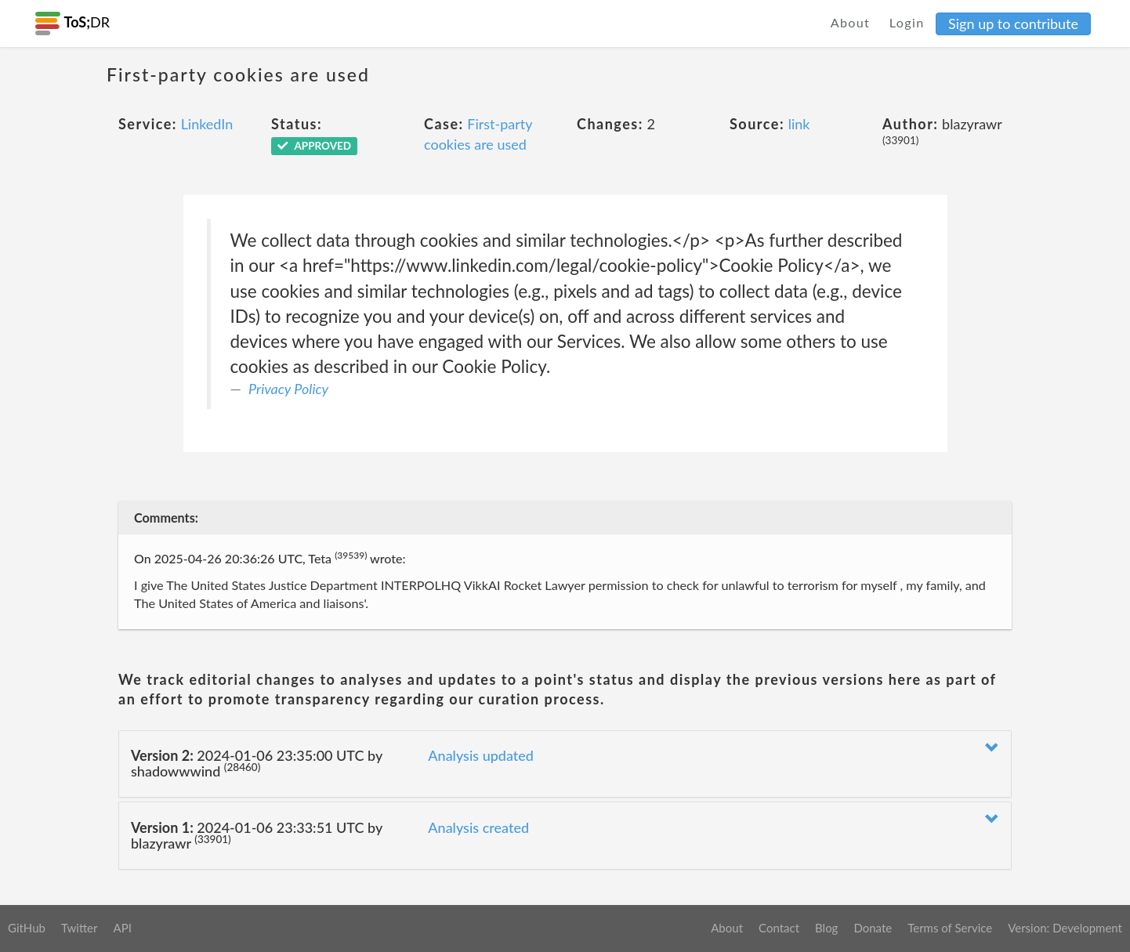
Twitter (79, 928)
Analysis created (478, 827)
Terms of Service (949, 928)
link (799, 123)
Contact (779, 928)
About (851, 22)
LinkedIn (207, 123)
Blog (826, 928)
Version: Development (1065, 928)
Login (907, 22)
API (122, 928)
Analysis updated (481, 755)
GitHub (26, 928)
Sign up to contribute (1013, 23)
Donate (872, 928)
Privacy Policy (288, 388)
